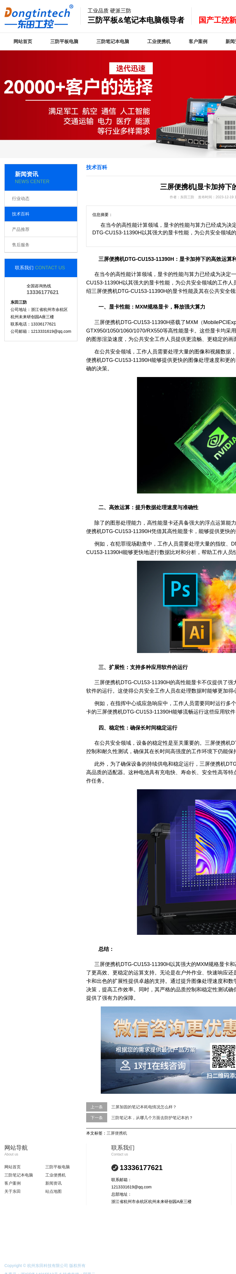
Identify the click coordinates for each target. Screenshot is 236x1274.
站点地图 (53, 1191)
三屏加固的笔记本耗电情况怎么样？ (144, 1107)
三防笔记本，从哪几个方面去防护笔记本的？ (152, 1117)
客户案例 (198, 41)
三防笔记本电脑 (112, 41)
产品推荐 (20, 229)
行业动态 (20, 198)
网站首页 (22, 41)
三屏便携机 (117, 1133)
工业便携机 (159, 41)
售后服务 (20, 244)
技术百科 (20, 213)
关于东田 (12, 1191)
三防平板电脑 (64, 41)
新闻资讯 (53, 1183)
